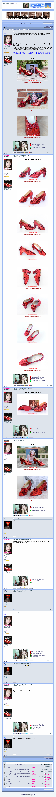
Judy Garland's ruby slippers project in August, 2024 (21, 786)
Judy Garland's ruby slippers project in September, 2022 (22, 783)
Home (6, 23)
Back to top (5, 153)
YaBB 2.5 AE (33, 794)
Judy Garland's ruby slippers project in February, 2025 (21, 769)
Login (13, 3)
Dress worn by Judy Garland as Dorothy (36, 145)
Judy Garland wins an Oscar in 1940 (36, 379)
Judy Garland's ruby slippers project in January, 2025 (21, 771)
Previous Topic (47, 26)
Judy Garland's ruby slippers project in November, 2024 (22, 781)
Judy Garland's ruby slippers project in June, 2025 (21, 764)
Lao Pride (26, 792)
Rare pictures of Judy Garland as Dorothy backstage (38, 147)
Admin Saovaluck (9, 26)
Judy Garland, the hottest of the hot (35, 148)
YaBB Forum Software (23, 795)
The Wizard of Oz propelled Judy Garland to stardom (38, 144)
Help (9, 23)
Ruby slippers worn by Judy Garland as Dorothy (37, 429)
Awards (28, 23)
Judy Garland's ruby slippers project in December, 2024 (22, 776)
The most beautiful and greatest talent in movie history (38, 432)
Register (16, 3)
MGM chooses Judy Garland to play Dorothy (37, 143)
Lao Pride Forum (31, 792)
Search (12, 23)
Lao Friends (17, 23)
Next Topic (50, 26)
